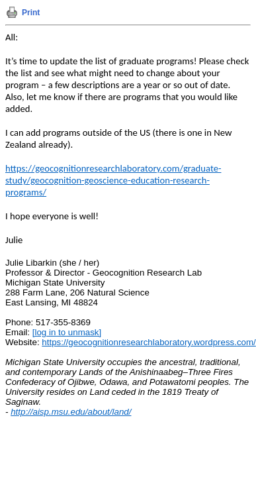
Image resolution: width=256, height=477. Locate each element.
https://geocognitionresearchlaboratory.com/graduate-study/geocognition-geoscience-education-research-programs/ (113, 180)
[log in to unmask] (66, 332)
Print (31, 12)
